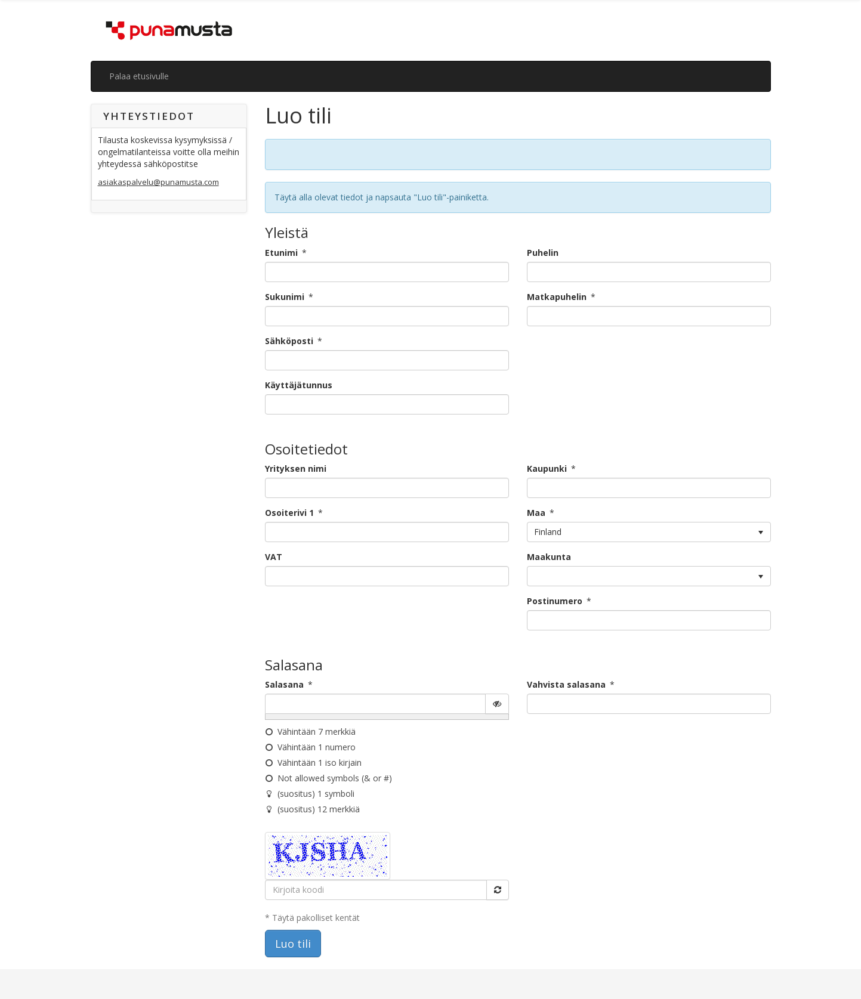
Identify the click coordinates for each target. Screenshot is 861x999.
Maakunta (549, 556)
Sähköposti (289, 341)
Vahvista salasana (566, 684)
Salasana (284, 684)
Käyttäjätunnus (298, 385)
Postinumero (554, 601)
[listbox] (649, 532)
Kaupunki (547, 468)
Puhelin (542, 252)
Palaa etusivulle (139, 76)
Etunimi (281, 252)
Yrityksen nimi (295, 468)
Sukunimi (284, 296)
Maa (536, 512)
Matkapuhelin (557, 296)
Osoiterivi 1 (289, 512)
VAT (273, 556)
